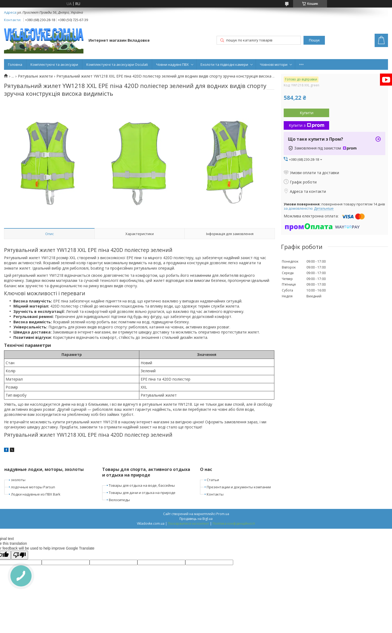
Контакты (215, 494)
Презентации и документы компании (239, 487)
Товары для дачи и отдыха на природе (142, 492)
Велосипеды (119, 499)
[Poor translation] (19, 555)
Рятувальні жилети (35, 76)
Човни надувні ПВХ (172, 64)
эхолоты (18, 479)
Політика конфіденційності (234, 523)
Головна (15, 64)
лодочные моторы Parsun (33, 487)
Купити (306, 112)
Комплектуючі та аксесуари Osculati (117, 64)
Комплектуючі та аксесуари (54, 64)
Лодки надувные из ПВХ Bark (35, 494)
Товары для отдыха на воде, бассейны (142, 485)
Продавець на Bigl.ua (196, 518)
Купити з (306, 125)
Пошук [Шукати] (314, 40)
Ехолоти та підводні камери (224, 64)
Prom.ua (222, 514)
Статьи (213, 479)
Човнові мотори (273, 64)
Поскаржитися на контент (188, 523)
